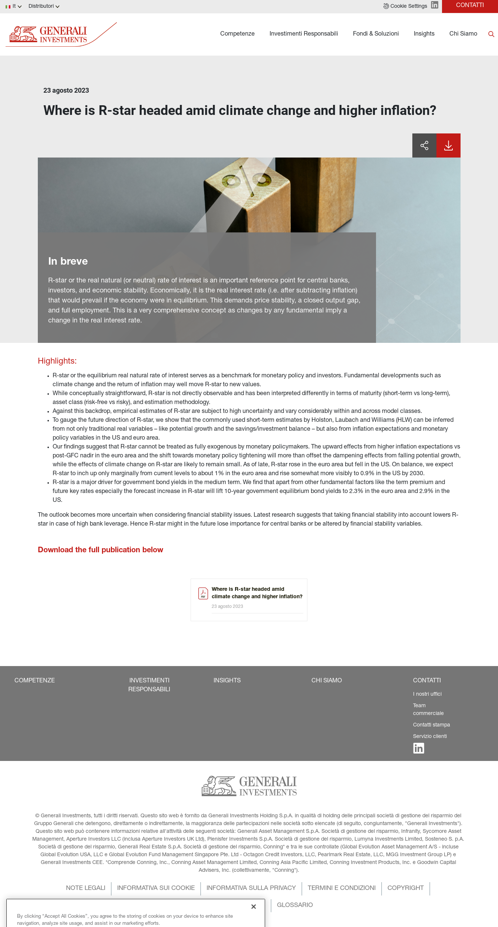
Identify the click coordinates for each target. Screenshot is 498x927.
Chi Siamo (463, 34)
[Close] (253, 919)
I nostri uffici (427, 694)
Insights (424, 34)
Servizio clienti (430, 736)
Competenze (237, 34)
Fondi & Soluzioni (376, 34)
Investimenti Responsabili (304, 34)
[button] (405, 6)
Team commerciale (428, 709)
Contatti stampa (431, 725)
